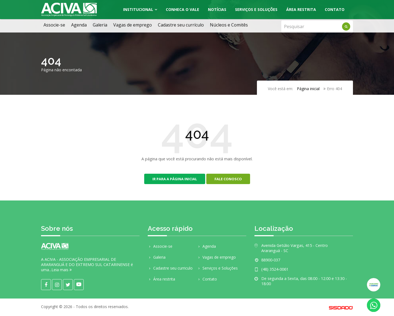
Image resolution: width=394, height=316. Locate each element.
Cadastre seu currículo (181, 25)
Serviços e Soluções (256, 9)
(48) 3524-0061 (274, 269)
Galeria (100, 25)
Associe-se (54, 25)
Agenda (79, 25)
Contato (334, 9)
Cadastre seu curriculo (170, 268)
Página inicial (308, 88)
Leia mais (61, 269)
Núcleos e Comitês (229, 25)
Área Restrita (301, 9)
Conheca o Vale (182, 9)
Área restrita (161, 279)
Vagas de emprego (132, 25)
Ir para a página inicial (174, 178)
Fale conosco (228, 178)
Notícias (217, 9)
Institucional (138, 9)
